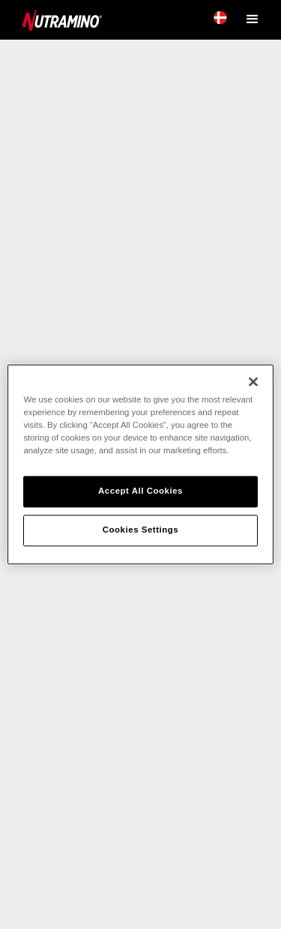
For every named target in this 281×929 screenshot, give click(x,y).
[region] (140, 464)
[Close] (253, 381)
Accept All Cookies (140, 491)
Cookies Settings (140, 530)
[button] (255, 18)
